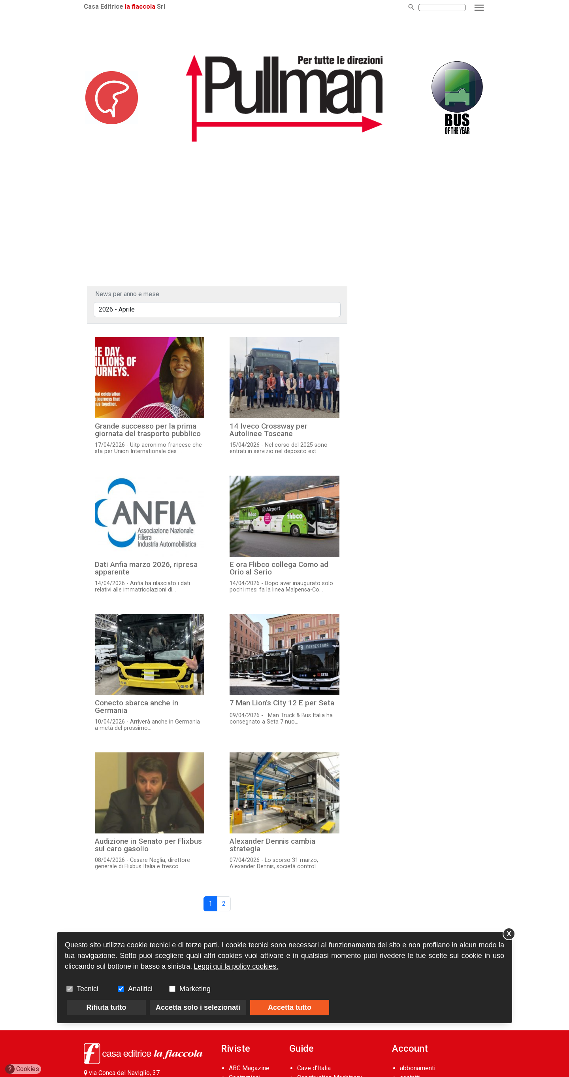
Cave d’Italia (314, 1068)
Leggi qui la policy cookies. (236, 966)
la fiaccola (140, 6)
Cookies (22, 1069)
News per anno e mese (127, 294)
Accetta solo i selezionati (198, 1007)
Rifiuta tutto (106, 1007)
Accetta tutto (289, 1007)
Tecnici (87, 989)
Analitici (140, 989)
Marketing (195, 989)
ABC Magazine (249, 1068)
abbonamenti (417, 1068)
